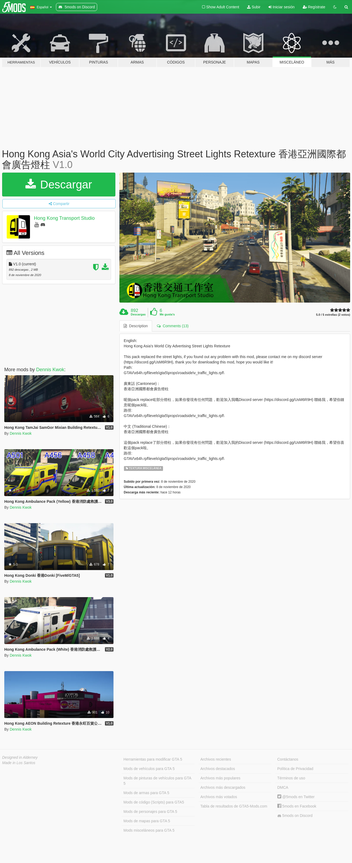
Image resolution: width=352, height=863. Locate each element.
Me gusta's (167, 314)
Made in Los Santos (18, 763)
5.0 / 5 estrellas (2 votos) (333, 314)
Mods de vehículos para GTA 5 (149, 769)
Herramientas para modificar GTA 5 (152, 759)
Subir (253, 7)
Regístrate (314, 7)
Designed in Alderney (20, 757)
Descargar (58, 184)
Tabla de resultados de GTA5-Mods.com (233, 806)
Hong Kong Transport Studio (64, 218)
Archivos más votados (218, 797)
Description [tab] (136, 326)
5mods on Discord (295, 815)
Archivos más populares (220, 778)
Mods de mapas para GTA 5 (146, 821)
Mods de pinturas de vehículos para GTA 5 (157, 781)
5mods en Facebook (296, 806)
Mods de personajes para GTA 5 (150, 811)
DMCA (282, 787)
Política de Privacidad (295, 769)
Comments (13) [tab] (172, 326)
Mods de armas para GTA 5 (146, 793)
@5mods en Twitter (296, 796)
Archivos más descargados (222, 787)
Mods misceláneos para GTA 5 (148, 830)
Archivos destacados (217, 769)
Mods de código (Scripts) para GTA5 (153, 802)
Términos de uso (291, 778)
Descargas (138, 314)
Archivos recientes (215, 759)
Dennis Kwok (50, 369)
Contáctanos (287, 759)
